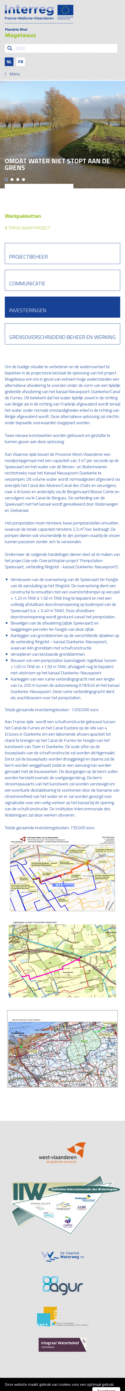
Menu (15, 74)
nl (9, 61)
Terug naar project (27, 228)
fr (20, 61)
